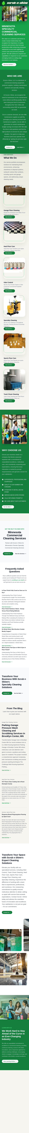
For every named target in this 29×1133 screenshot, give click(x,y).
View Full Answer (7, 607)
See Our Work (18, 693)
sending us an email (18, 580)
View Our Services (20, 553)
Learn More (20, 147)
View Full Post (6, 770)
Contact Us (9, 147)
